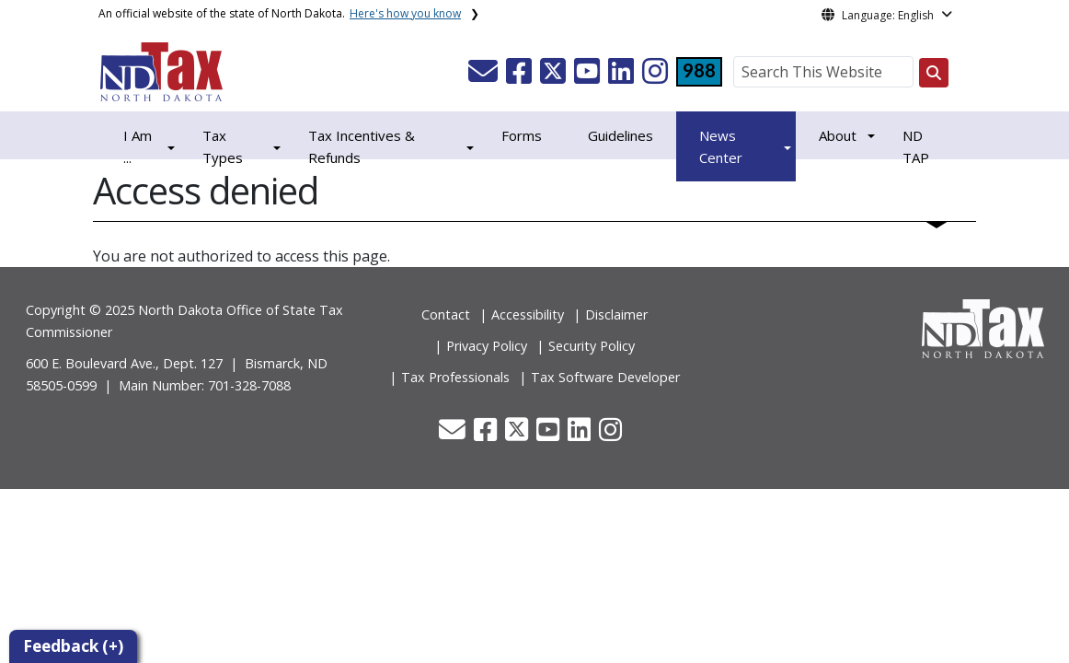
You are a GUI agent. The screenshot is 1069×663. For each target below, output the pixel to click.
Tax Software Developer (605, 377)
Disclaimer (616, 314)
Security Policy (591, 346)
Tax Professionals (455, 377)
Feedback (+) (73, 646)
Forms (521, 135)
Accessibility (527, 314)
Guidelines (620, 135)
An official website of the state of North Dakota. (279, 13)
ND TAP (915, 146)
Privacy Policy (486, 346)
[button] (484, 76)
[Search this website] (933, 72)
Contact (445, 314)
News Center (720, 146)
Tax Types (222, 146)
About (837, 135)
